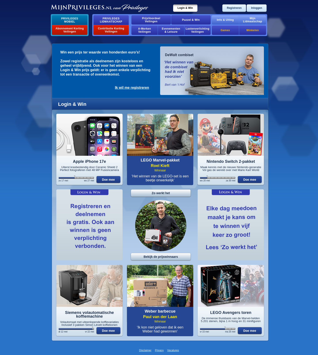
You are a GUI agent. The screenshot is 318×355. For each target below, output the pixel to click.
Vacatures (173, 350)
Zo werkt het (161, 193)
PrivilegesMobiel (69, 20)
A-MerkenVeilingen (144, 30)
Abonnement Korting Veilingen (70, 30)
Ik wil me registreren (132, 87)
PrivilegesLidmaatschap (111, 20)
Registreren (234, 7)
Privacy (159, 350)
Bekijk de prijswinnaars (161, 256)
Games (225, 30)
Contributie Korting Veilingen (111, 30)
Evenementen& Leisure (171, 30)
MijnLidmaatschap (252, 20)
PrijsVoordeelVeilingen (151, 20)
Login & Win (185, 7)
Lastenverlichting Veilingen (198, 30)
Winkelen (252, 30)
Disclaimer (145, 350)
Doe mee (108, 179)
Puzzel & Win (191, 19)
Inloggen (256, 7)
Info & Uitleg (225, 19)
